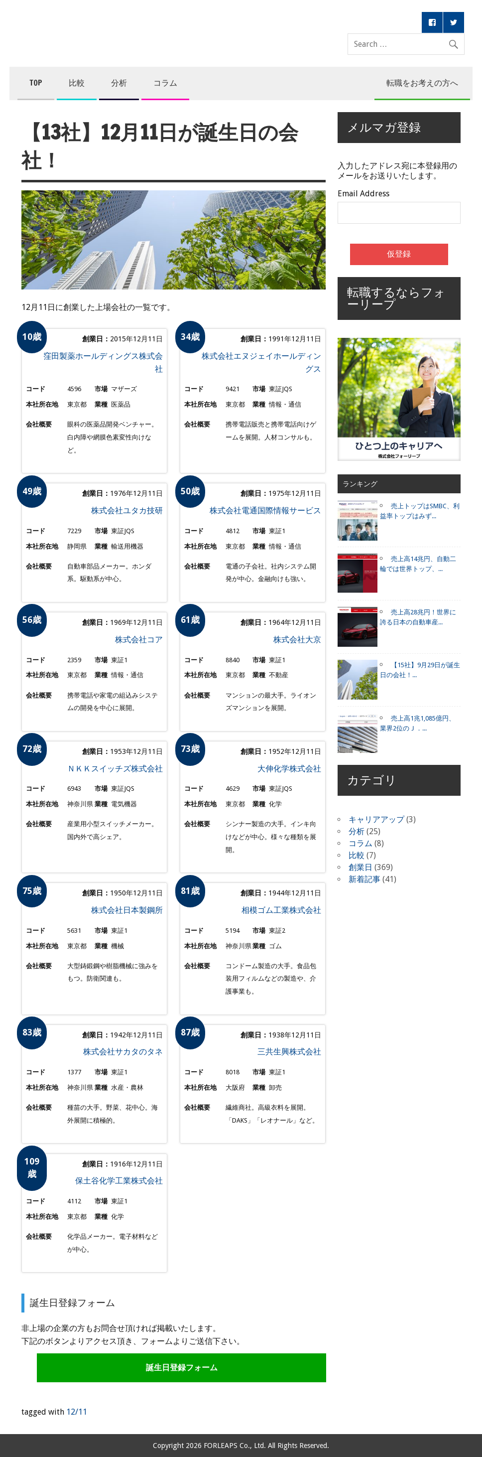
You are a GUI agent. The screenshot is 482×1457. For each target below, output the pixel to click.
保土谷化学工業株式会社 (119, 1180)
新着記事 (364, 879)
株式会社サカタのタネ (123, 1051)
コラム (165, 82)
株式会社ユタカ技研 (127, 510)
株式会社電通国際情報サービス (265, 510)
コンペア (171, 24)
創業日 (360, 867)
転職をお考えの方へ (422, 82)
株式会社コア (139, 639)
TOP (35, 82)
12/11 (76, 1412)
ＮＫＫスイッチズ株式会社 (115, 768)
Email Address (363, 194)
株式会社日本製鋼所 (127, 910)
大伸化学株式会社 (289, 768)
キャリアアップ (376, 819)
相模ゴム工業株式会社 (281, 910)
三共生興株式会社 (289, 1051)
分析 (119, 82)
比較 (77, 82)
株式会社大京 (297, 639)
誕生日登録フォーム (182, 1367)
